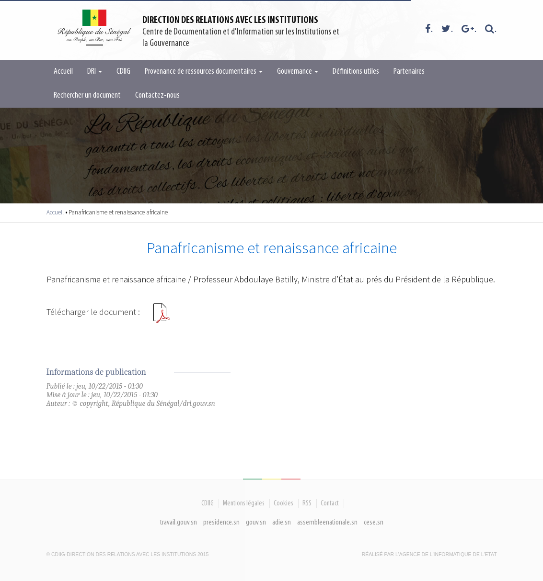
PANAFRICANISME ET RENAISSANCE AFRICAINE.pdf (161, 317)
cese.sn (373, 522)
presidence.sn (221, 522)
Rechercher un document (87, 95)
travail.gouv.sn (178, 522)
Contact (330, 503)
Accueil (63, 71)
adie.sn (281, 522)
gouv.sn (256, 522)
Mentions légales (244, 503)
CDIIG (123, 71)
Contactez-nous (157, 95)
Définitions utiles (356, 71)
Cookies (283, 503)
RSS (307, 503)
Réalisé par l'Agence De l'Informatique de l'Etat (429, 554)
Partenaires (409, 71)
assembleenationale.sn (327, 522)
